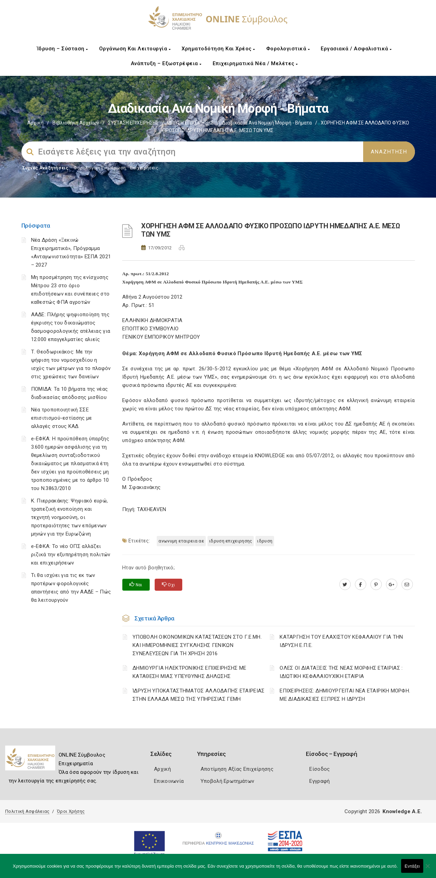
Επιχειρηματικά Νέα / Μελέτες (255, 63)
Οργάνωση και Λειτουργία (135, 49)
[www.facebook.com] (360, 584)
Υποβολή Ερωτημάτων (227, 781)
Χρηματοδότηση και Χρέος (218, 49)
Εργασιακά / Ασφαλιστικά (356, 49)
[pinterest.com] (376, 584)
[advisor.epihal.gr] (407, 584)
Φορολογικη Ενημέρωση (100, 167)
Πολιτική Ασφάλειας (27, 811)
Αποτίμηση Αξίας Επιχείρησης (237, 769)
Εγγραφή (319, 781)
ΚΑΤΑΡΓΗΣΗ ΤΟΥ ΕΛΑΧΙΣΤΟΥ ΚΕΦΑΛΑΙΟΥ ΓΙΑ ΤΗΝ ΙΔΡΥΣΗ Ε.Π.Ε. (341, 641)
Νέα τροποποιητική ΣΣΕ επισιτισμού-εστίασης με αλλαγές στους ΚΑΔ (61, 418)
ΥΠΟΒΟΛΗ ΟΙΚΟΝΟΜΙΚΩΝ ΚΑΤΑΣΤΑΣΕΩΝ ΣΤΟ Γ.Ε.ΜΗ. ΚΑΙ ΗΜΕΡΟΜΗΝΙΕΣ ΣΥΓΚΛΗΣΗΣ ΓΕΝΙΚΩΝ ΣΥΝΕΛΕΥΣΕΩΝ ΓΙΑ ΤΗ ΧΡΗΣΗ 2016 (197, 645)
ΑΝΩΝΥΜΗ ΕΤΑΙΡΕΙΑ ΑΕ (181, 540)
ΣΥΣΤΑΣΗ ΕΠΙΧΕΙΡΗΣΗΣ (133, 123)
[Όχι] (427, 869)
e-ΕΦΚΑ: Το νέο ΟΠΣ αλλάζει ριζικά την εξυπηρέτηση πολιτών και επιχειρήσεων (70, 554)
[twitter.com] (345, 584)
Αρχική (35, 123)
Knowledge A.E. (402, 811)
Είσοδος (319, 769)
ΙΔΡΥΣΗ (264, 540)
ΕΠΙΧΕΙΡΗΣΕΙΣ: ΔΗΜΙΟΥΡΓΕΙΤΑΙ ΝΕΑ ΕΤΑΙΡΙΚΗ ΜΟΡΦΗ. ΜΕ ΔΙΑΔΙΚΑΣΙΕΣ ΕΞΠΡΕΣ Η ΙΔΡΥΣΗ (345, 695)
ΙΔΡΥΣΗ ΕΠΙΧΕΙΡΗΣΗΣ (190, 123)
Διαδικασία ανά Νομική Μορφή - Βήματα (267, 123)
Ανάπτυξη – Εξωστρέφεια (166, 63)
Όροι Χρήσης (71, 811)
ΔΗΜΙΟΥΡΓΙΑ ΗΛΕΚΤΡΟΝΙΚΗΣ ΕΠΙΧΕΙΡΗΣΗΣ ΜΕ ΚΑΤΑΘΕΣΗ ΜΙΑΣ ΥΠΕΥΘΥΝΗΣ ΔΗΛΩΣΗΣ (189, 672)
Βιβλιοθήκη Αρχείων (75, 123)
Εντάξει (412, 866)
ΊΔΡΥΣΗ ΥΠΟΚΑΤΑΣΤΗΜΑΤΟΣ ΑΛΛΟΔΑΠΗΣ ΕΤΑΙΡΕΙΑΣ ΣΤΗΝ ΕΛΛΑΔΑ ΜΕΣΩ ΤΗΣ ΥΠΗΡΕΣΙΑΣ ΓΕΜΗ (199, 695)
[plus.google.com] (391, 584)
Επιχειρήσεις (144, 167)
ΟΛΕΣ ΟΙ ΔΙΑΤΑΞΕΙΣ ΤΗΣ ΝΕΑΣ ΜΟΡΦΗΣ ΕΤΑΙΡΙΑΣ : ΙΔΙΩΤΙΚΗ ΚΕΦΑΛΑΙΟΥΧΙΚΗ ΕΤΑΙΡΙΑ (341, 672)
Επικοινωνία (169, 781)
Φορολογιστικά (288, 49)
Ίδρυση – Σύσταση (62, 49)
